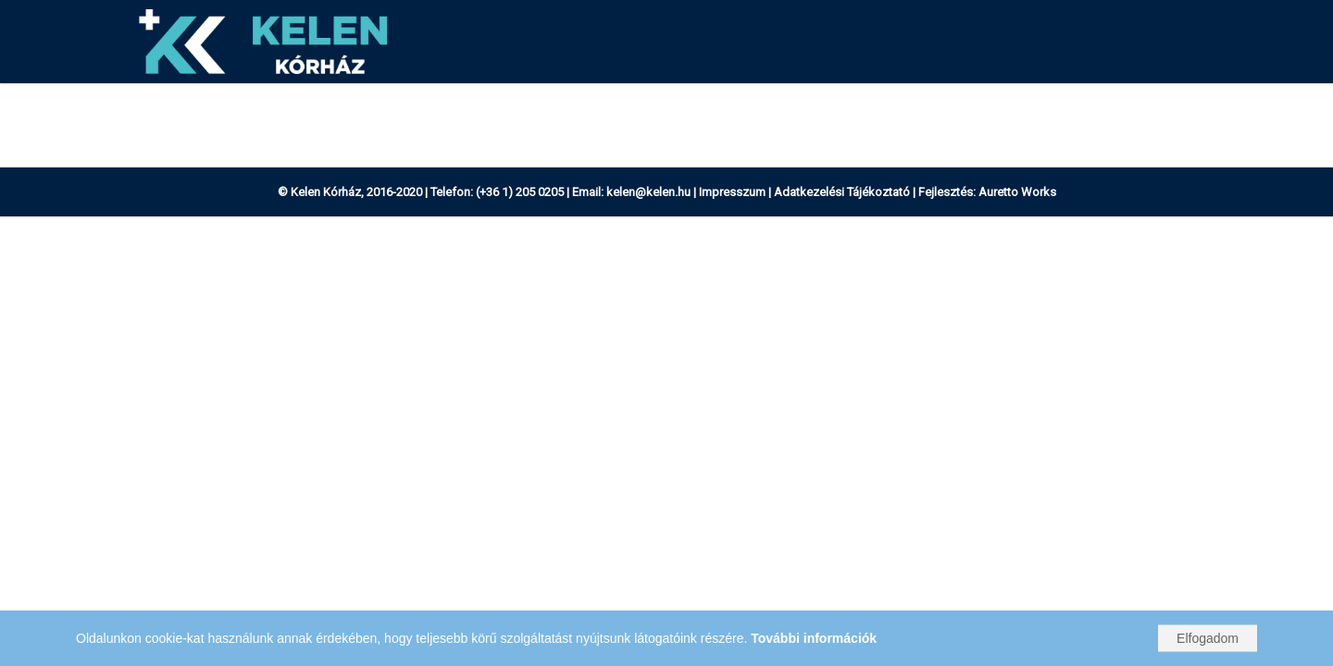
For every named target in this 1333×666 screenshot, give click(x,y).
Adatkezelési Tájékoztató (842, 192)
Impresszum (732, 192)
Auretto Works (1017, 192)
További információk (814, 638)
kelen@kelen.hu (648, 192)
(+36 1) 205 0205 (520, 192)
